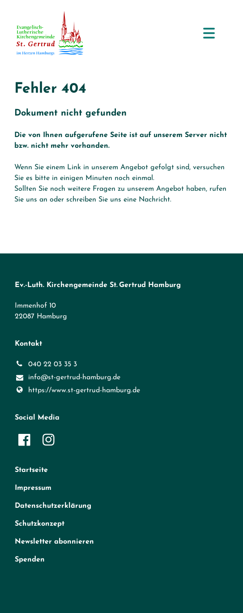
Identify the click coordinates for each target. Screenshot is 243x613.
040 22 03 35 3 (46, 364)
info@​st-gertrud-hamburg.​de (67, 378)
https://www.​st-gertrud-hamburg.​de (77, 390)
